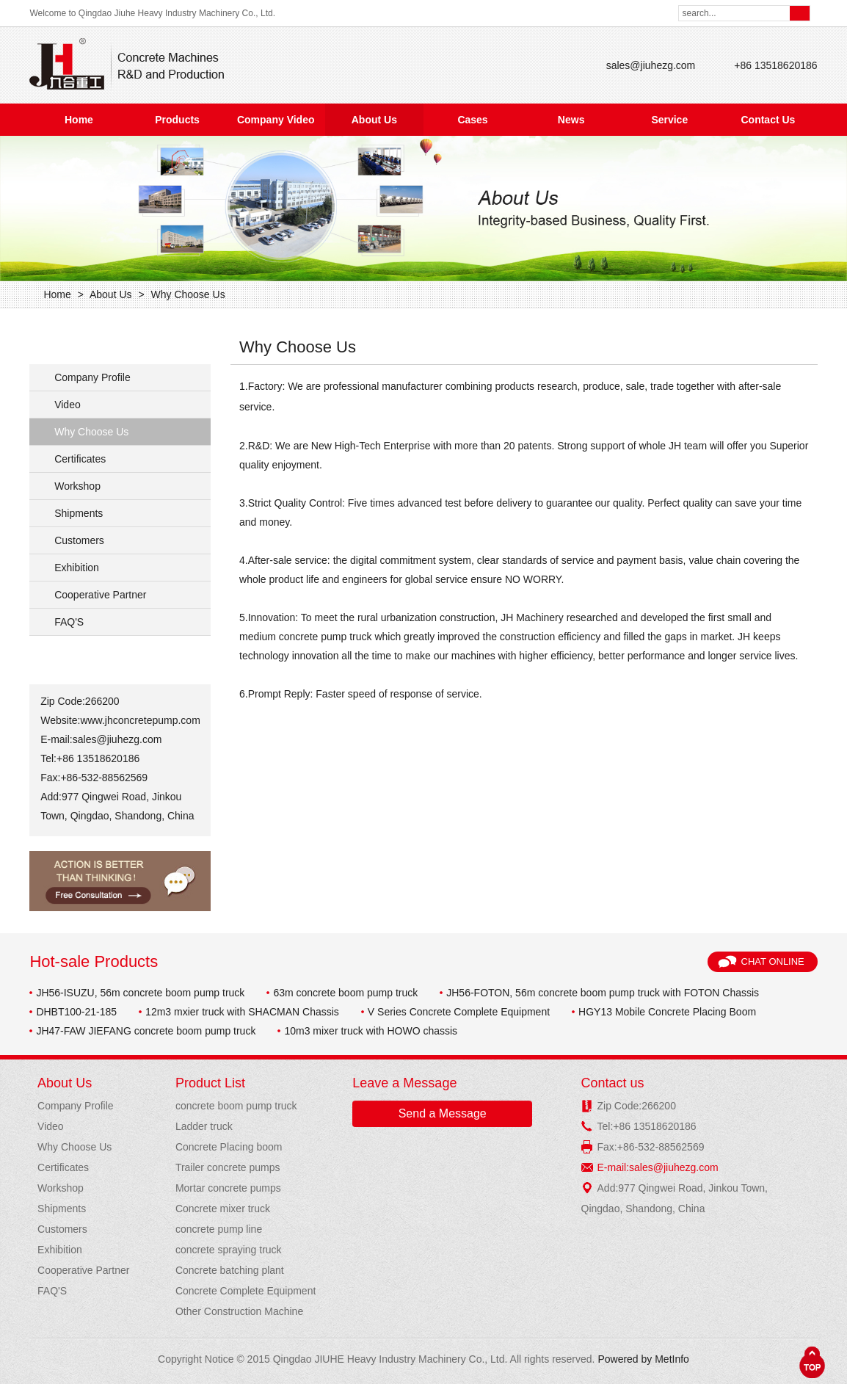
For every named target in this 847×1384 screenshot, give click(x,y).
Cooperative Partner (100, 595)
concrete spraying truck (228, 1250)
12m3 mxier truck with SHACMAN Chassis (242, 1012)
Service (669, 120)
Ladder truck (204, 1126)
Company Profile (92, 377)
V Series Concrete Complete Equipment (459, 1012)
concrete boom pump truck (236, 1106)
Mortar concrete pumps (228, 1188)
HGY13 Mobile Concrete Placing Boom (667, 1012)
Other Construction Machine (239, 1311)
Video (67, 404)
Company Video (276, 120)
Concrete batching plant (229, 1270)
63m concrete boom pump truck (345, 993)
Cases (472, 120)
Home (79, 120)
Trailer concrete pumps (227, 1167)
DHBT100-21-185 (76, 1012)
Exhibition (76, 567)
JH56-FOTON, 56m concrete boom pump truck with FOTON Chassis (602, 993)
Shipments (78, 513)
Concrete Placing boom (229, 1147)
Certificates (80, 459)
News (571, 120)
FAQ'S (69, 622)
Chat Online (772, 961)
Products (177, 120)
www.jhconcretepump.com (140, 720)
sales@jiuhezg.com (651, 65)
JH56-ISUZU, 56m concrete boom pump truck (140, 993)
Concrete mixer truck (222, 1208)
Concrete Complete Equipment (245, 1291)
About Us (374, 120)
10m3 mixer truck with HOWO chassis (370, 1031)
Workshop (77, 486)
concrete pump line (218, 1229)
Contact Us (768, 120)
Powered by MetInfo (643, 1359)
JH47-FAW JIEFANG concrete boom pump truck (145, 1031)
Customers (79, 540)
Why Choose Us (188, 294)
